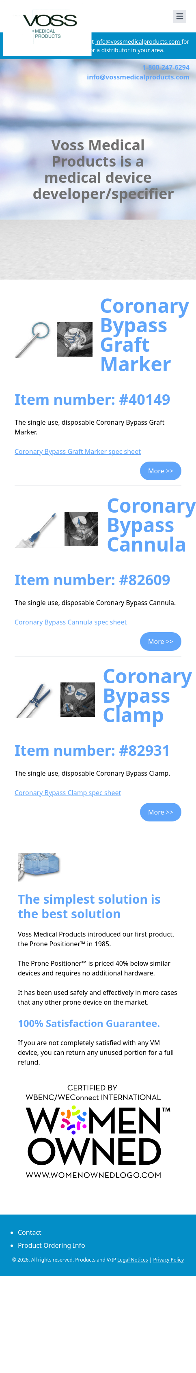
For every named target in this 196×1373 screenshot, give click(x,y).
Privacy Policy (168, 1259)
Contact (29, 1232)
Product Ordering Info (51, 1245)
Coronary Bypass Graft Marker (144, 334)
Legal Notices (132, 1259)
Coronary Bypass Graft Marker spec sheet (78, 451)
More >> (160, 470)
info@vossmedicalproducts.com (138, 41)
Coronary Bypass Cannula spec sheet (71, 622)
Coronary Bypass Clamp (147, 695)
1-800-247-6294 (166, 67)
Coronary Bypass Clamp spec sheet (68, 792)
